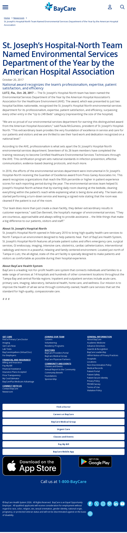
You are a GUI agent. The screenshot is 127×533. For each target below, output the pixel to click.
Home (7, 17)
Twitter (96, 503)
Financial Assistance (11, 368)
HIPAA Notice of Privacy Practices (102, 355)
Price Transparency (11, 375)
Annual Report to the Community (60, 369)
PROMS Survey (93, 384)
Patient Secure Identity (97, 377)
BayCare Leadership (96, 352)
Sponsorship (51, 379)
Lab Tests (6, 349)
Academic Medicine (96, 342)
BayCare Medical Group (56, 356)
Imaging (6, 342)
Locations (91, 361)
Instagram (103, 503)
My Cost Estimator (10, 378)
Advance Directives (96, 345)
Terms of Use (93, 387)
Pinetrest (109, 503)
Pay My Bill (7, 365)
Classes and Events (54, 366)
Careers (48, 339)
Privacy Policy (93, 381)
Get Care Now (9, 345)
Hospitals (91, 358)
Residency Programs (54, 345)
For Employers (9, 355)
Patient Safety (93, 374)
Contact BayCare (10, 388)
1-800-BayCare (72, 481)
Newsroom (18, 17)
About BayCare (94, 339)
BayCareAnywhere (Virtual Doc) (17, 352)
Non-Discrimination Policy (99, 365)
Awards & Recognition (97, 349)
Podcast (90, 513)
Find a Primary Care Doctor (15, 339)
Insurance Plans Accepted (14, 372)
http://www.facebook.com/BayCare (90, 503)
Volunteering (51, 342)
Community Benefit (54, 372)
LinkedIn (116, 503)
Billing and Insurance (12, 362)
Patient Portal (93, 371)
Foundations (51, 376)
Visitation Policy (94, 390)
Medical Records (95, 368)
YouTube (122, 503)
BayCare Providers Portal (56, 352)
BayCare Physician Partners (57, 359)
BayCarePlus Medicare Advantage (18, 381)
